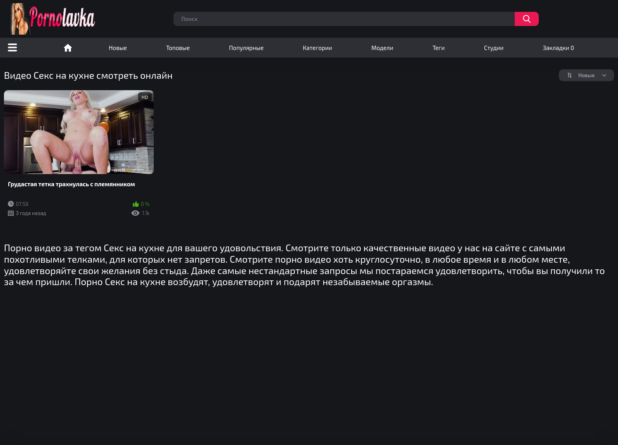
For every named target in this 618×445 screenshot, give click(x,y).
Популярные (246, 47)
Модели (382, 47)
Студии (494, 47)
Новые (118, 47)
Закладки (558, 47)
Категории (317, 47)
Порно (68, 47)
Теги (438, 47)
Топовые (178, 47)
